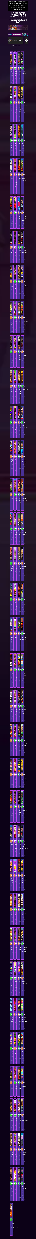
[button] (26, 40)
